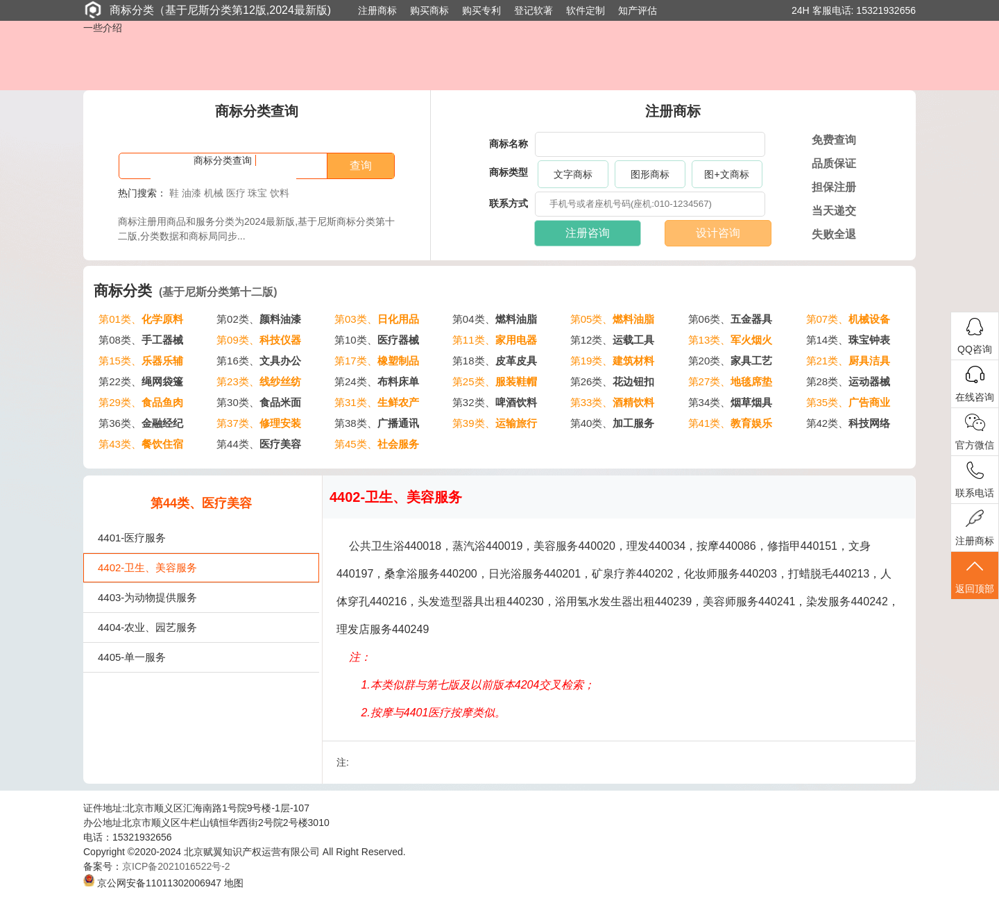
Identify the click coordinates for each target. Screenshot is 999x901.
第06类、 (730, 319)
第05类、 (612, 319)
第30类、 (258, 402)
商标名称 (508, 143)
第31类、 (376, 402)
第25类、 (494, 381)
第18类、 (494, 361)
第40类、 (612, 423)
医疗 (236, 193)
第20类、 (730, 361)
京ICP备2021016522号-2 (176, 866)
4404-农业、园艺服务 (147, 627)
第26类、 (612, 381)
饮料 (279, 193)
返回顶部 (974, 575)
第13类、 (730, 340)
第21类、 (848, 361)
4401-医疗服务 (132, 538)
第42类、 (848, 423)
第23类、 (258, 381)
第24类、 (376, 381)
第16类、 (258, 361)
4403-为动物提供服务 (147, 597)
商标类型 (508, 172)
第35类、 (848, 402)
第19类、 (612, 361)
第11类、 (494, 340)
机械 (213, 193)
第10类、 (376, 340)
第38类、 (376, 423)
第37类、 (258, 423)
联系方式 (508, 203)
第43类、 (141, 444)
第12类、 (612, 340)
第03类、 (376, 319)
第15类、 (141, 361)
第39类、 (494, 423)
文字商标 (573, 174)
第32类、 (494, 402)
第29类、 (141, 402)
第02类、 (258, 319)
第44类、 (258, 444)
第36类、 (141, 423)
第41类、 (730, 423)
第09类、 (258, 340)
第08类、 (141, 340)
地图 (234, 883)
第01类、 (141, 319)
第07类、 (848, 319)
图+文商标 (726, 174)
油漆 (191, 193)
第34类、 (730, 402)
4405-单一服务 (132, 657)
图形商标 (650, 174)
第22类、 (141, 381)
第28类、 (848, 381)
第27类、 (730, 381)
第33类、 (612, 402)
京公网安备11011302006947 (152, 883)
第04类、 (494, 319)
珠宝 (257, 193)
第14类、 (848, 340)
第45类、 (376, 444)
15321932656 (886, 10)
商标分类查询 (223, 160)
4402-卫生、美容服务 (147, 567)
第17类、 (376, 361)
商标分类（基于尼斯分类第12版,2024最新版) (207, 9)
